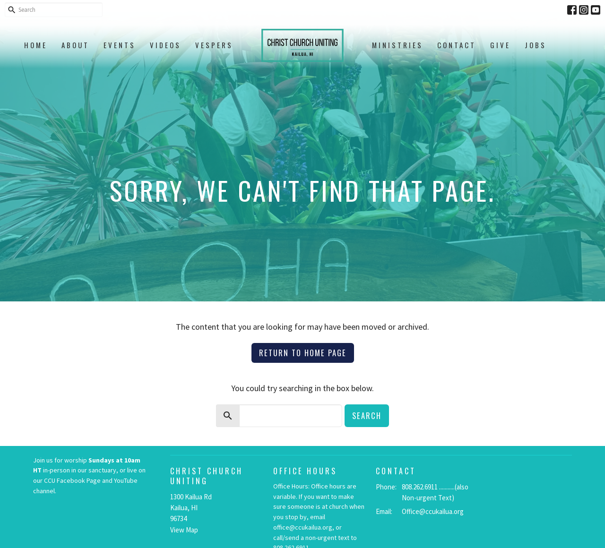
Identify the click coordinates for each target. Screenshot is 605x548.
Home (35, 45)
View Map (184, 529)
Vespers (214, 45)
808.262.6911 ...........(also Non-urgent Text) (435, 492)
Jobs (535, 45)
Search (366, 415)
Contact (456, 45)
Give (500, 45)
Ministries (397, 45)
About (75, 45)
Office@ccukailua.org (433, 511)
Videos (165, 45)
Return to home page (302, 353)
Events (120, 45)
